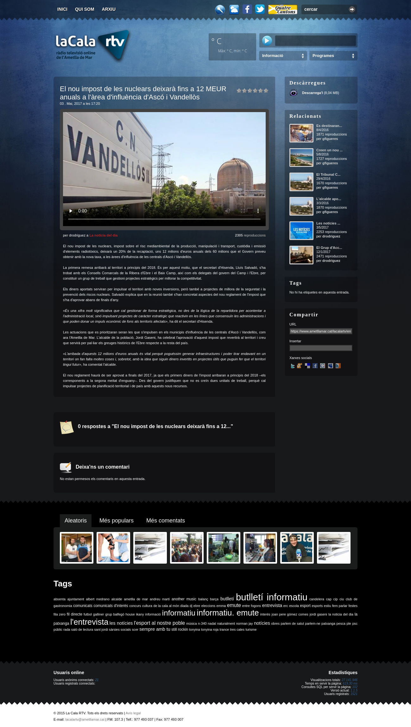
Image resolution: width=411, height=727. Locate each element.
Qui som (84, 9)
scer (135, 629)
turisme (250, 629)
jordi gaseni (318, 614)
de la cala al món (166, 606)
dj (191, 606)
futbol (88, 614)
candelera (316, 599)
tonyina (194, 629)
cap (329, 599)
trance (224, 629)
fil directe (74, 614)
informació (153, 614)
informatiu (178, 613)
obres (275, 623)
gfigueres (330, 139)
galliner (98, 614)
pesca (341, 623)
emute (234, 605)
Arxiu (109, 9)
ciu (341, 599)
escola (294, 606)
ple (349, 623)
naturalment (226, 623)
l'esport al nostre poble (159, 623)
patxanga (328, 623)
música (191, 623)
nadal (212, 623)
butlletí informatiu (271, 597)
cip (335, 599)
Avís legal (133, 713)
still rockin (179, 629)
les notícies (121, 623)
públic (58, 629)
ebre (196, 606)
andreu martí (160, 599)
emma (221, 606)
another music (184, 599)
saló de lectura (82, 629)
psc (354, 623)
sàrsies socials (120, 629)
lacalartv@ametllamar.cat (84, 719)
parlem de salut (292, 623)
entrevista (272, 605)
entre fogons (251, 606)
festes (353, 606)
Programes (323, 55)
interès (265, 614)
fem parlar (339, 606)
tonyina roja (209, 629)
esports (317, 606)
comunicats (82, 606)
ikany (140, 614)
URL (292, 324)
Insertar (295, 341)
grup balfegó (114, 614)
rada (66, 629)
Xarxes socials (300, 358)
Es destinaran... (329, 126)
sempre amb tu (154, 629)
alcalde (116, 599)
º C (217, 40)
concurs (135, 606)
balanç (203, 599)
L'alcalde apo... (328, 199)
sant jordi (101, 629)
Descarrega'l (312, 93)
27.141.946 (349, 680)
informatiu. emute (228, 612)
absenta (60, 599)
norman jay (244, 623)
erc (285, 606)
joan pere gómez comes (290, 614)
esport (305, 606)
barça (214, 599)
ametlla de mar (136, 599)
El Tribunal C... (328, 174)
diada (184, 606)
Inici (62, 9)
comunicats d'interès (110, 606)
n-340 (202, 623)
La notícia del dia (103, 235)
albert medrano (98, 599)
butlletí (227, 598)
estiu (327, 606)
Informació (272, 55)
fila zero (60, 614)
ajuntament (75, 599)
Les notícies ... (328, 223)
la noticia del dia (340, 614)
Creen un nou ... (329, 150)
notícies (262, 623)
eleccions (208, 606)
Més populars (116, 520)
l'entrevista (89, 621)
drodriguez (331, 236)
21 (96, 680)
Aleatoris (76, 520)
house (130, 614)
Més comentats (165, 520)
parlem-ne (312, 623)
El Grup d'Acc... (329, 248)
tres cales (237, 629)
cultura (147, 606)
